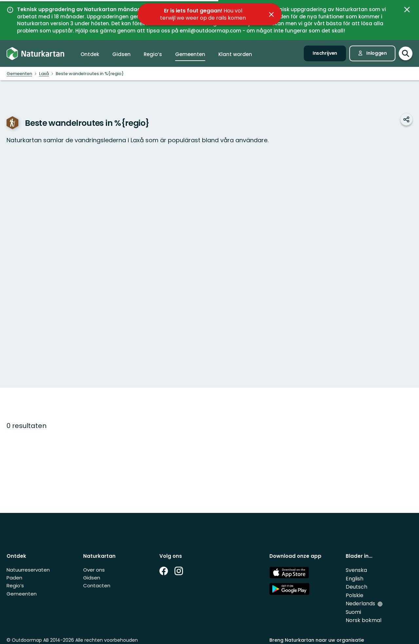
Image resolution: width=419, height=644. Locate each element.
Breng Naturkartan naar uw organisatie (316, 640)
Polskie (354, 595)
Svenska (356, 570)
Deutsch (356, 587)
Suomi (353, 612)
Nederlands (361, 603)
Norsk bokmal (363, 620)
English (354, 578)
